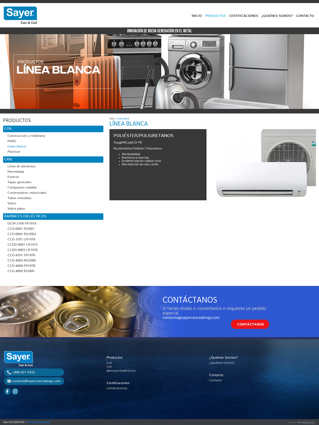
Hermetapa (16, 171)
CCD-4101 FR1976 (21, 255)
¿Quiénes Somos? (223, 357)
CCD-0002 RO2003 (22, 234)
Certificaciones (118, 383)
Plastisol (14, 151)
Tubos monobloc (20, 198)
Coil (109, 362)
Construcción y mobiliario (26, 135)
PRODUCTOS (215, 15)
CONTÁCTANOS (190, 300)
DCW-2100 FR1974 (22, 223)
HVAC (12, 141)
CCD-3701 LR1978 (21, 239)
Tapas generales (20, 182)
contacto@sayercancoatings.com (191, 318)
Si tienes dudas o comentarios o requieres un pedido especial (214, 311)
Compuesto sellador (22, 187)
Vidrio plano (16, 208)
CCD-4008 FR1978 (21, 265)
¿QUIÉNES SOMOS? (277, 15)
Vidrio (12, 203)
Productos (114, 357)
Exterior (13, 177)
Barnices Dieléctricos (121, 370)
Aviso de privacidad (38, 422)
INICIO (197, 15)
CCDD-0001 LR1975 (23, 244)
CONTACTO (305, 15)
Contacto (216, 375)
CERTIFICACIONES (243, 15)
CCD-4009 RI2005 (21, 271)
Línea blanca (17, 146)
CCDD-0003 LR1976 (23, 250)
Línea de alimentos (22, 166)
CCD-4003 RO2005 (22, 260)
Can (109, 366)
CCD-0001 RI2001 (21, 228)
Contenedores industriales (27, 192)
